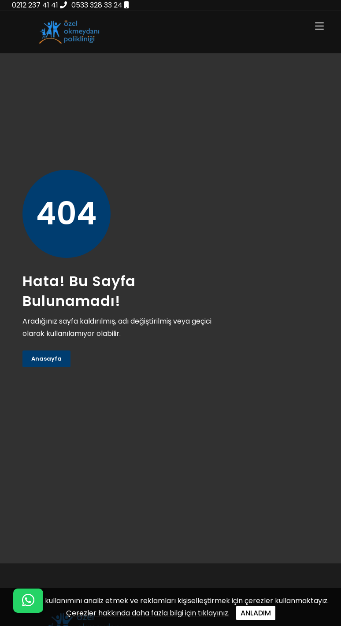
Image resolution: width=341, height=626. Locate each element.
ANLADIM (256, 613)
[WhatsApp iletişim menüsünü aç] (28, 601)
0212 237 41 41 (39, 5)
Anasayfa (46, 358)
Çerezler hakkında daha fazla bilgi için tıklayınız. (148, 613)
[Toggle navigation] (319, 26)
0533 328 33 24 (100, 5)
